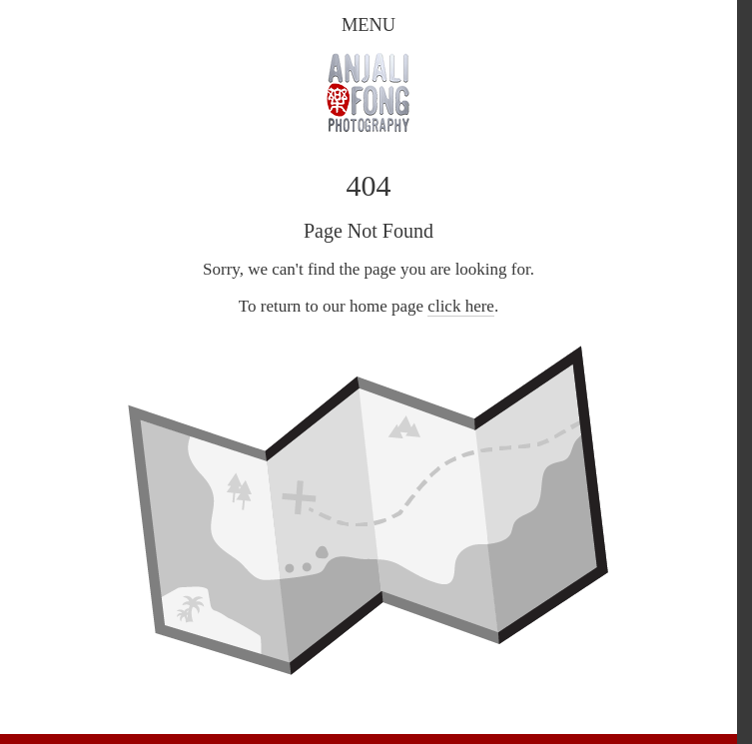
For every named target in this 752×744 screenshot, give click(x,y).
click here (460, 306)
